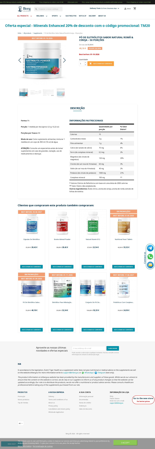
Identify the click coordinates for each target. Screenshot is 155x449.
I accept (125, 442)
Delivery (92, 16)
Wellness (42, 16)
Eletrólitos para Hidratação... (62, 302)
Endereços (82, 406)
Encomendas (83, 400)
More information (25, 446)
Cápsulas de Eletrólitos (31, 239)
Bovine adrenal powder (62, 239)
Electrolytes (71, 16)
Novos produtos (23, 400)
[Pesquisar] (48, 9)
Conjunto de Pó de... (92, 302)
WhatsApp (87, 372)
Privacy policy (53, 406)
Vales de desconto (85, 409)
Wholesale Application (56, 412)
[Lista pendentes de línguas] (21, 423)
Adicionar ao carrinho (100, 63)
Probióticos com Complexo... (123, 302)
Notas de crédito (85, 403)
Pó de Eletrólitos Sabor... (31, 302)
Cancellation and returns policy (59, 409)
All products (25, 16)
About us (102, 16)
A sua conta (85, 392)
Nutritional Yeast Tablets (123, 239)
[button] (64, 60)
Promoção (21, 396)
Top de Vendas (23, 403)
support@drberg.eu (71, 372)
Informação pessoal (86, 396)
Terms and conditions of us (58, 400)
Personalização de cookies (43, 446)
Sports (57, 16)
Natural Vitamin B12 (93, 239)
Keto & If (82, 16)
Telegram (100, 372)
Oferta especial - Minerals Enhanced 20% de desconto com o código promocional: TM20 (77, 25)
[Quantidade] (81, 63)
